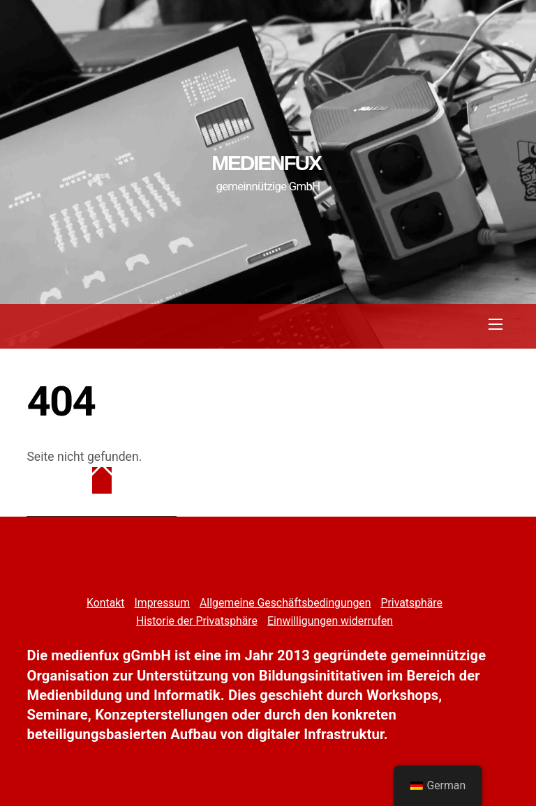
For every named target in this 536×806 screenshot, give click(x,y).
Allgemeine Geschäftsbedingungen (285, 602)
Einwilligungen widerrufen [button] (330, 621)
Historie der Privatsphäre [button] (197, 621)
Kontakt (105, 602)
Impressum (162, 602)
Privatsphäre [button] (411, 602)
